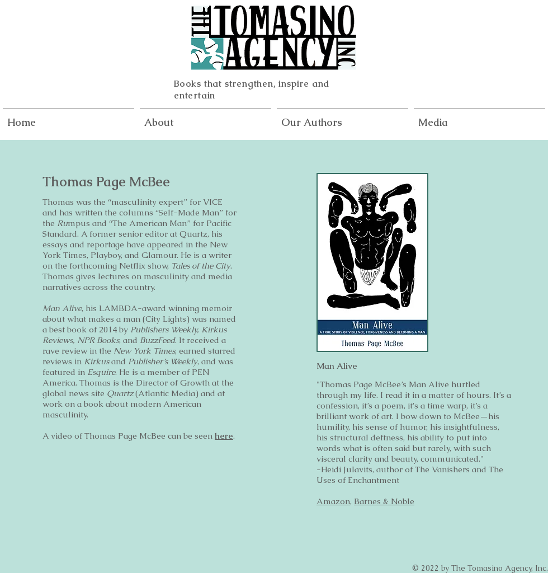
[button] (342, 117)
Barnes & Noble (384, 501)
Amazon (333, 501)
